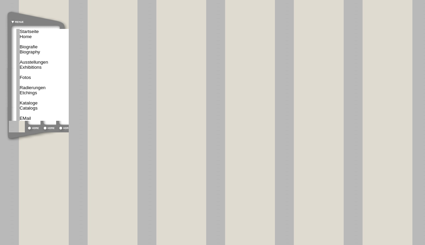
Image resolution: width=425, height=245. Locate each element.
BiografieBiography (30, 49)
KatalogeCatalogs (29, 105)
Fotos (25, 77)
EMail (25, 118)
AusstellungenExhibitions (34, 65)
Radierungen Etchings (33, 90)
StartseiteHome (29, 34)
